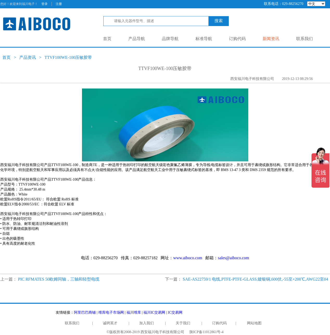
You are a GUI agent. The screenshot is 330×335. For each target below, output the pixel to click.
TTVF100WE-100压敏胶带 (68, 57)
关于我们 (183, 323)
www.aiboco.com (187, 258)
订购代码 (237, 38)
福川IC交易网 (154, 312)
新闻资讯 (271, 38)
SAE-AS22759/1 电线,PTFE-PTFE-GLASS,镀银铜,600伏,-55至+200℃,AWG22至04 (255, 279)
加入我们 (146, 323)
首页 (107, 38)
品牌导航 (170, 38)
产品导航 (136, 38)
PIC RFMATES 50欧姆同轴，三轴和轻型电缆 (58, 279)
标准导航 (203, 38)
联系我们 (304, 38)
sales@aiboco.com (233, 258)
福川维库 (133, 312)
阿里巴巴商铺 (85, 312)
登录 (44, 4)
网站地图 (254, 323)
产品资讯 (27, 57)
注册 (59, 4)
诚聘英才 (110, 323)
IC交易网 (175, 312)
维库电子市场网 (111, 312)
